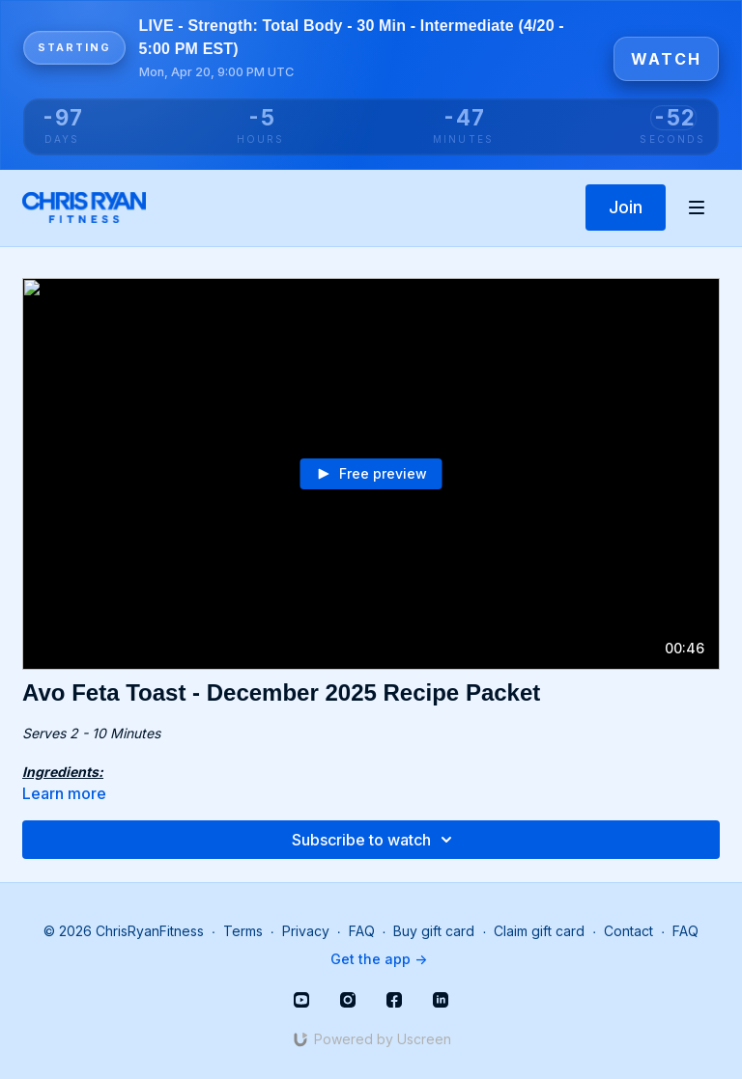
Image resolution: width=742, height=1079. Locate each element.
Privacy (305, 931)
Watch (666, 59)
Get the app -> (378, 959)
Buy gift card (433, 931)
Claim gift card (539, 931)
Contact (628, 931)
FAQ (362, 931)
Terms (243, 931)
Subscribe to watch (375, 839)
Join (625, 207)
